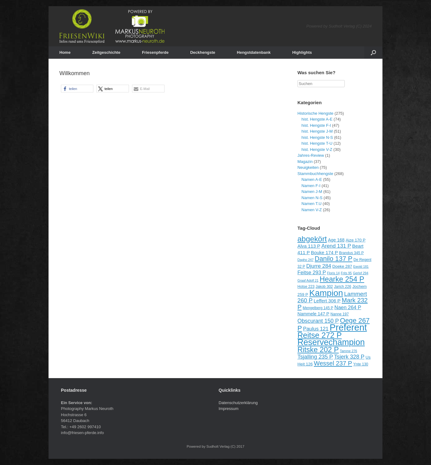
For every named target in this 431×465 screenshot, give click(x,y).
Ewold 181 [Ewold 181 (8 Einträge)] (361, 266)
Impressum (228, 408)
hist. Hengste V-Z (316, 149)
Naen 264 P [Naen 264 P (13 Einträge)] (348, 307)
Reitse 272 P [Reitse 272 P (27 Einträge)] (319, 335)
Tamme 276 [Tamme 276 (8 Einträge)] (348, 351)
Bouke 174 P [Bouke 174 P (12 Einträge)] (324, 252)
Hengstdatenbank (254, 52)
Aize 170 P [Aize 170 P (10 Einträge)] (355, 240)
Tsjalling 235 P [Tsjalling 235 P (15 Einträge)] (315, 357)
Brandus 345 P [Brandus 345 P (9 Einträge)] (351, 253)
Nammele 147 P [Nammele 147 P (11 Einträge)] (313, 313)
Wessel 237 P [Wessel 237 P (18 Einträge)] (333, 363)
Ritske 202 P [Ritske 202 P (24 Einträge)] (318, 350)
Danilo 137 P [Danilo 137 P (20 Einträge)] (333, 258)
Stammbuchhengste (315, 173)
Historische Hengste (315, 113)
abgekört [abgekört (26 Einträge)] (312, 239)
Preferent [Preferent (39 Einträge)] (348, 327)
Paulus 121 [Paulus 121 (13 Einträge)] (315, 328)
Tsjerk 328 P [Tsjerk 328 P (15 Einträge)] (349, 357)
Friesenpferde (155, 52)
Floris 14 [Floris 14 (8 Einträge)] (333, 273)
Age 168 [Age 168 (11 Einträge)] (336, 239)
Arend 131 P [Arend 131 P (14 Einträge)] (336, 246)
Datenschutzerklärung (238, 402)
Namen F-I (310, 185)
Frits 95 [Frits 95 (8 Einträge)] (346, 273)
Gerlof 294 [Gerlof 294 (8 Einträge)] (360, 273)
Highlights (302, 52)
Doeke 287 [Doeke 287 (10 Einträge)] (342, 266)
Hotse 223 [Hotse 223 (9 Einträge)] (305, 286)
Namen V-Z (311, 209)
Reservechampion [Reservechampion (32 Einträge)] (331, 342)
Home (64, 52)
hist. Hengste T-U (316, 143)
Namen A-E (311, 179)
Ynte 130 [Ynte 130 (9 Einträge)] (360, 364)
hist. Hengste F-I (316, 125)
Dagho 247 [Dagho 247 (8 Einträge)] (305, 260)
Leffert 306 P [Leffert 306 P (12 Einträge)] (327, 300)
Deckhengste (202, 52)
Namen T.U (311, 203)
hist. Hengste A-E (316, 119)
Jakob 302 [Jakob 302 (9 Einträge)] (324, 286)
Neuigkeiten (308, 167)
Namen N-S (311, 197)
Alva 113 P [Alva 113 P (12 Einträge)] (308, 246)
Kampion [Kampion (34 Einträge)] (326, 293)
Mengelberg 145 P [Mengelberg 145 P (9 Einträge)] (318, 308)
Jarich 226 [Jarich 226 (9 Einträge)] (342, 286)
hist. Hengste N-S (317, 137)
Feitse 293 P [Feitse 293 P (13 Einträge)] (311, 272)
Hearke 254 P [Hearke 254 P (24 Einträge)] (342, 279)
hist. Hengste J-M (317, 131)
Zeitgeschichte (106, 52)
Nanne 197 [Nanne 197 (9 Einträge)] (340, 314)
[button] (77, 88)
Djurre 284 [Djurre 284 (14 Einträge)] (318, 266)
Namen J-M (311, 191)
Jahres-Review (310, 155)
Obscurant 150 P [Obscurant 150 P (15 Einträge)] (318, 321)
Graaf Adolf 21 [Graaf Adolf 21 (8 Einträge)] (307, 280)
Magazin (305, 161)
